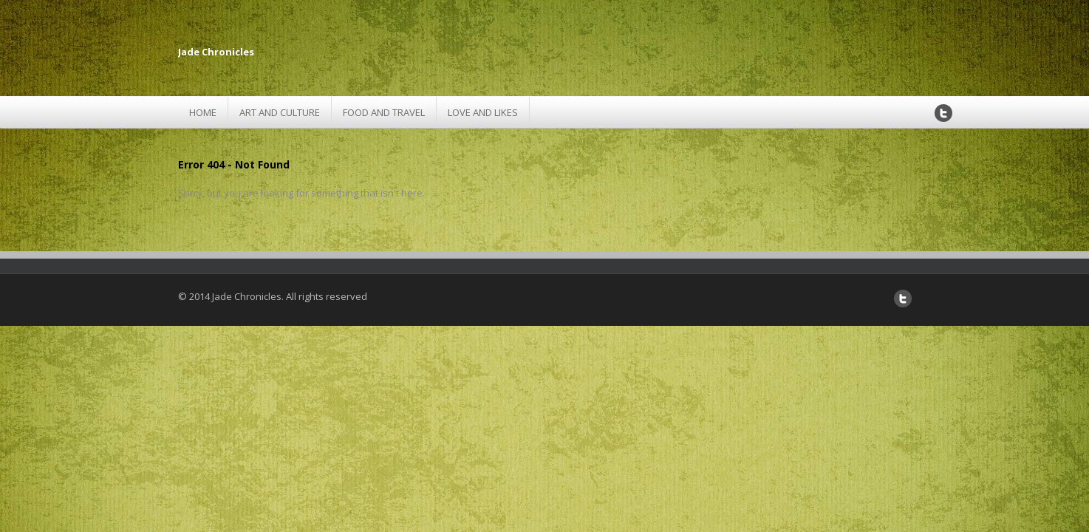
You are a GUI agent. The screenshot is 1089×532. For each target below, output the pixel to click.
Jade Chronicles (216, 51)
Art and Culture (279, 112)
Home (202, 112)
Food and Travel (384, 112)
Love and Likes (483, 112)
